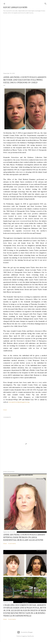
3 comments (12, 543)
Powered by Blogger (25, 632)
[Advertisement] (25, 42)
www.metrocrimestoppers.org (18, 402)
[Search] (45, 3)
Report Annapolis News (15, 7)
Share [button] (5, 410)
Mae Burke (30, 636)
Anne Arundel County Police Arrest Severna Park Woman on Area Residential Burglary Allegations (24, 537)
